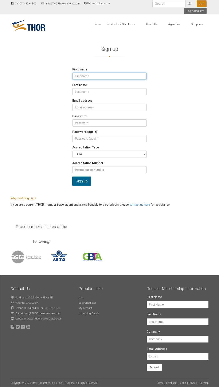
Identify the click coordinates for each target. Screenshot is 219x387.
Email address (82, 100)
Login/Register (195, 10)
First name (79, 69)
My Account (85, 308)
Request (154, 367)
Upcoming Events (89, 313)
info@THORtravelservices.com (60, 3)
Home (97, 24)
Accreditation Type (85, 147)
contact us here (139, 204)
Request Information (97, 3)
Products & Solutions (120, 24)
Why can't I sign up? (23, 198)
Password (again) (84, 131)
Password (79, 116)
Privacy (193, 383)
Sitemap (204, 383)
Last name (79, 85)
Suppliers (197, 24)
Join (201, 3)
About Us (151, 24)
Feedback (171, 383)
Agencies (174, 24)
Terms (182, 383)
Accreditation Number (87, 163)
